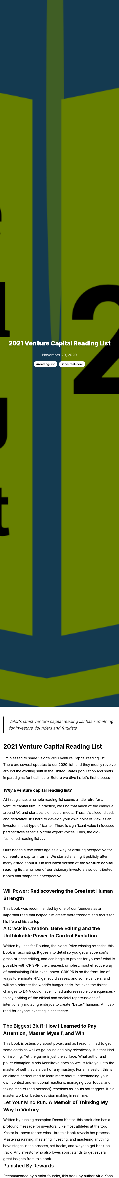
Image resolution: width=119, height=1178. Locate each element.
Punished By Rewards (29, 1166)
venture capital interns (29, 856)
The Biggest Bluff (23, 1026)
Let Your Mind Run (24, 1102)
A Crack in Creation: (26, 928)
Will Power (15, 891)
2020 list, (67, 764)
